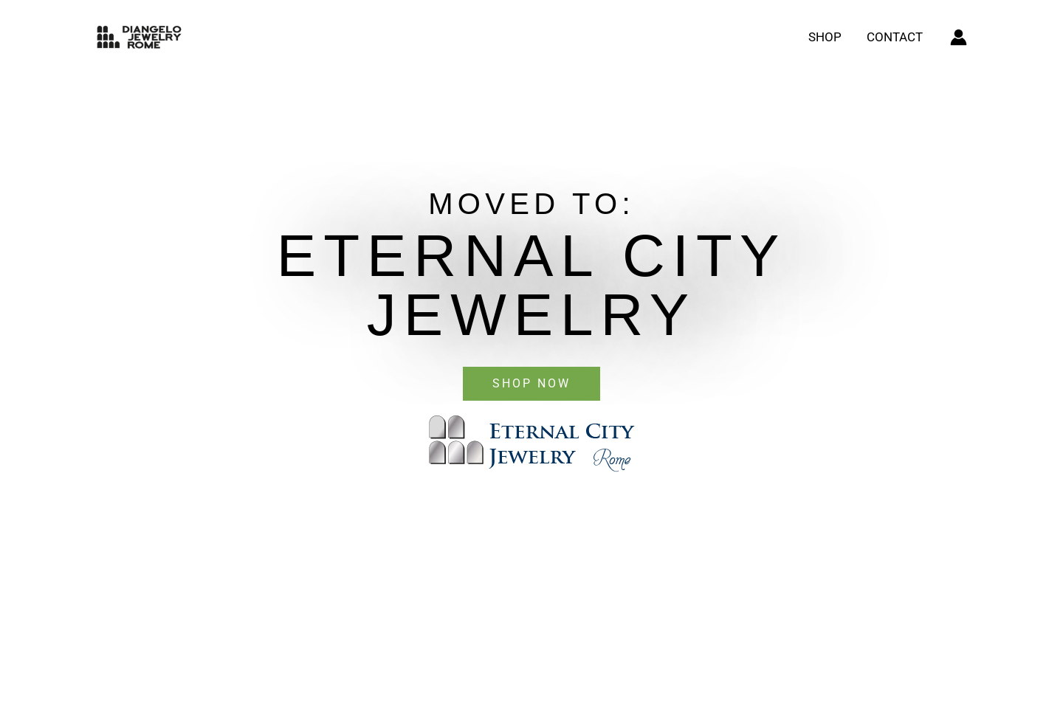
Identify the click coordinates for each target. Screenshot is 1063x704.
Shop (825, 37)
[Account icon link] (958, 37)
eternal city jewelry (531, 285)
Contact (895, 37)
